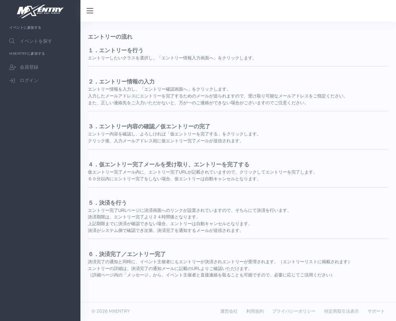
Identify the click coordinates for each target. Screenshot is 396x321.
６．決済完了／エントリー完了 (127, 254)
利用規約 (255, 311)
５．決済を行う (107, 203)
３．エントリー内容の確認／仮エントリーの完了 (149, 126)
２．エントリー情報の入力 (121, 81)
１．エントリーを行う (116, 50)
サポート (376, 311)
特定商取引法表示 (341, 311)
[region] (40, 171)
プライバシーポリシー (294, 311)
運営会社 (229, 311)
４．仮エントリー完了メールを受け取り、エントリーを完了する (168, 164)
